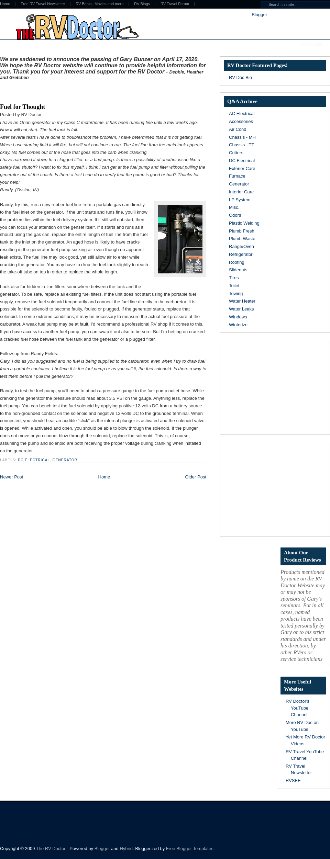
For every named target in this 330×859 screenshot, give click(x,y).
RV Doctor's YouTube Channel (297, 708)
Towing (236, 293)
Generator (65, 460)
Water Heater (242, 301)
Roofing (236, 262)
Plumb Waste (242, 238)
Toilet (234, 285)
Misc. (234, 207)
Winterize (238, 324)
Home (104, 476)
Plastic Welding (244, 223)
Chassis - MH (242, 137)
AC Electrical (241, 113)
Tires (234, 277)
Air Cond (237, 129)
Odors (235, 215)
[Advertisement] (80, 90)
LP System (240, 199)
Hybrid (126, 848)
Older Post (195, 476)
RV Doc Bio (240, 77)
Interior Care (241, 191)
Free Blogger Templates (189, 848)
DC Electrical (34, 460)
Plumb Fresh (241, 231)
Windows (238, 316)
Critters (236, 152)
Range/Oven (241, 246)
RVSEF (293, 780)
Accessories (241, 121)
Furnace (237, 176)
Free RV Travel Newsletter (43, 4)
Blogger (259, 14)
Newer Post (11, 476)
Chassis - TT (241, 144)
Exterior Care (242, 168)
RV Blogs (142, 4)
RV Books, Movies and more (99, 4)
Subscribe (311, 44)
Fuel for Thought (22, 106)
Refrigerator (241, 254)
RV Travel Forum (175, 4)
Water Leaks (241, 309)
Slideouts (238, 269)
